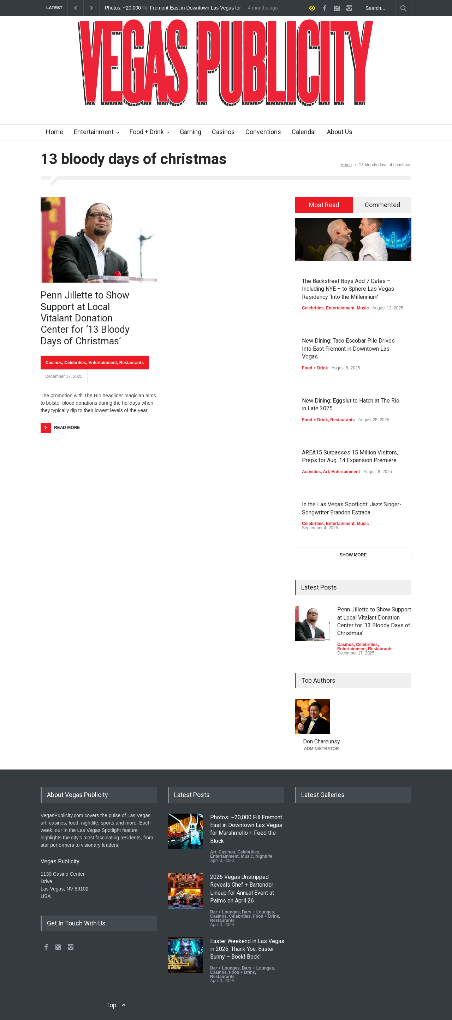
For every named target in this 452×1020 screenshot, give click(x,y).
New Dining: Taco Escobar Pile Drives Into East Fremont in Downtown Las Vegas (348, 348)
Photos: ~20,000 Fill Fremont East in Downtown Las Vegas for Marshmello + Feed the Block (173, 8)
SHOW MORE (353, 555)
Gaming (190, 131)
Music (363, 308)
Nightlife (263, 856)
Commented (382, 205)
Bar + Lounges (225, 912)
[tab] (324, 205)
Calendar (304, 131)
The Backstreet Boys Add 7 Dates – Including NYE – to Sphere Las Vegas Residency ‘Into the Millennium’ (348, 289)
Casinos (223, 131)
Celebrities (75, 362)
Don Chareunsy (321, 741)
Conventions (263, 131)
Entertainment (94, 131)
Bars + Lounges (258, 912)
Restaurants (131, 362)
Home (54, 131)
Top (111, 1005)
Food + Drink (147, 131)
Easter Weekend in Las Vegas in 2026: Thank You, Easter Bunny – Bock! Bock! (247, 949)
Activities (311, 471)
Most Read (324, 205)
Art (326, 471)
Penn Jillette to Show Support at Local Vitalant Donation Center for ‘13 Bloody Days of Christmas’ (85, 318)
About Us (339, 131)
